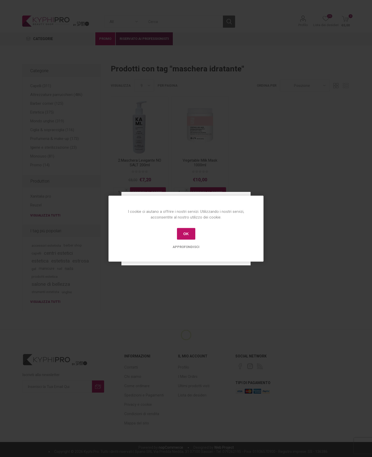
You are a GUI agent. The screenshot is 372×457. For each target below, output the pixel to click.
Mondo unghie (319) (47, 121)
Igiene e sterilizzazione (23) (53, 147)
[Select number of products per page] (144, 85)
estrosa (80, 261)
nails (69, 268)
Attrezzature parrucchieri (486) (56, 94)
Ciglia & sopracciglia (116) (52, 130)
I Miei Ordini (187, 376)
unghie (67, 292)
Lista (346, 85)
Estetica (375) (42, 112)
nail (59, 269)
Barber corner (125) (46, 103)
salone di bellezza (51, 284)
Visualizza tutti (45, 215)
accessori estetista (46, 245)
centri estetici (58, 253)
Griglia (336, 85)
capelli (36, 253)
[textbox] (183, 22)
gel (34, 269)
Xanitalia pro (40, 196)
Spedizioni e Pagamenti (144, 395)
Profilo (303, 25)
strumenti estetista (45, 292)
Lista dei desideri (192, 395)
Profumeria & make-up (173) (54, 138)
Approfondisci (186, 247)
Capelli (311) (40, 86)
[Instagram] (250, 366)
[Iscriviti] (57, 386)
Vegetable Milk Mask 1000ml (200, 162)
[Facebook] (240, 366)
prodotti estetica (45, 276)
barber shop (73, 245)
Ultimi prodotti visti (194, 386)
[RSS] (260, 366)
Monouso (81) (42, 156)
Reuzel (36, 205)
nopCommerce (171, 447)
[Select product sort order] (305, 85)
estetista (60, 261)
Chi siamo (132, 376)
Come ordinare (137, 386)
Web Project (224, 447)
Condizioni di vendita (141, 413)
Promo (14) (40, 165)
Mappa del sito (136, 423)
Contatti (131, 367)
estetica (40, 261)
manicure (47, 268)
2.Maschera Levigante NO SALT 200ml (139, 162)
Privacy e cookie (138, 404)
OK (186, 234)
